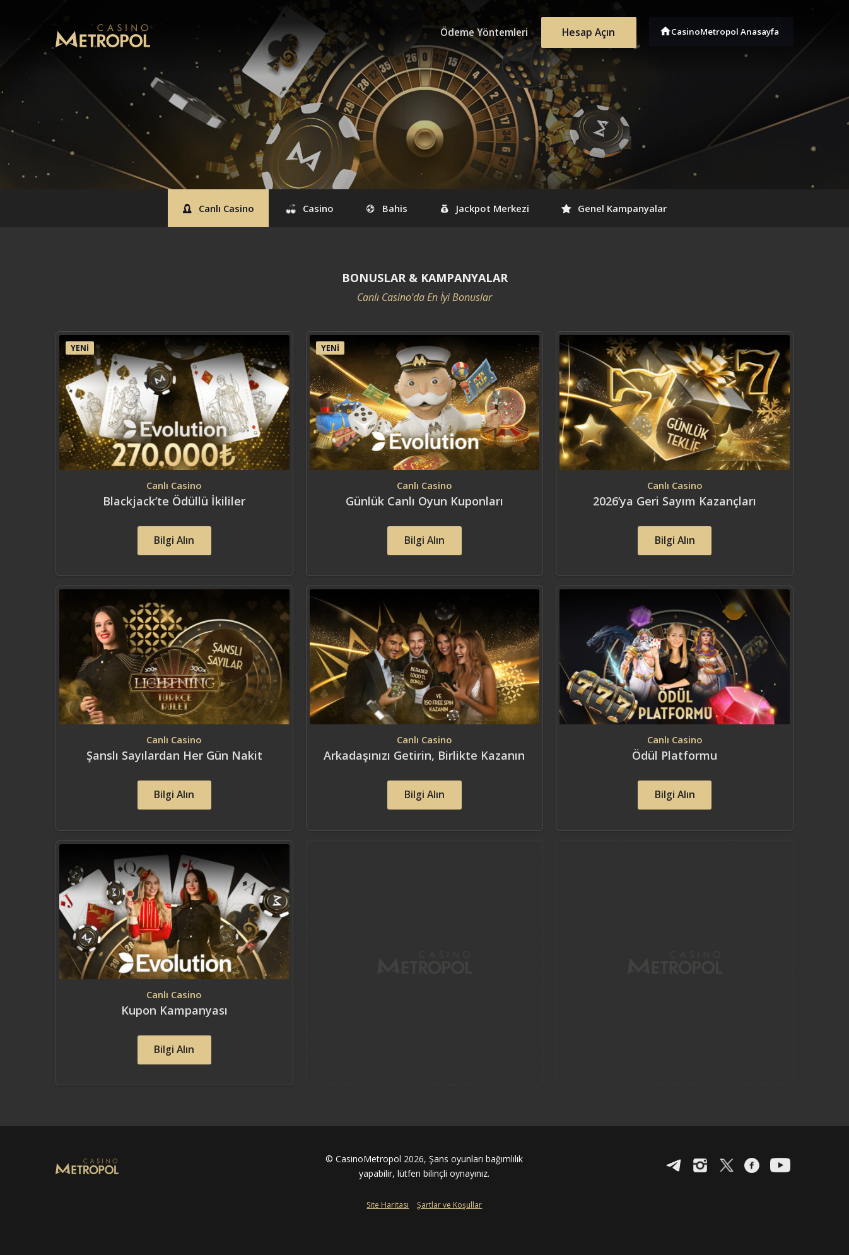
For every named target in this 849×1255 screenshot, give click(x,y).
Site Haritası (387, 1233)
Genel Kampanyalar (638, 208)
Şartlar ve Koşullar (449, 1233)
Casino (295, 208)
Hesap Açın (585, 30)
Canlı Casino (192, 208)
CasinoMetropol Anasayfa (727, 30)
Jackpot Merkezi (493, 208)
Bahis (382, 208)
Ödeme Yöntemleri (475, 30)
